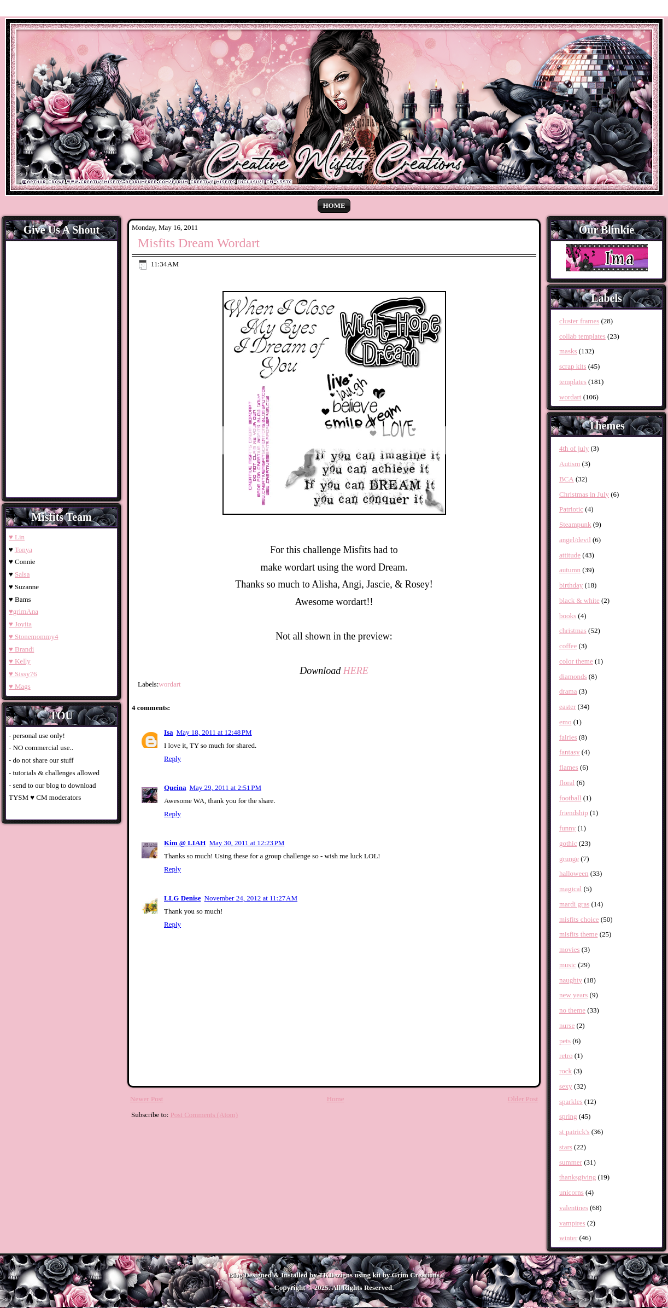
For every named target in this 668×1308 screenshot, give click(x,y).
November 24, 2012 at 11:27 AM (251, 898)
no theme (572, 1010)
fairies (568, 737)
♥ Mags (20, 686)
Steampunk (575, 524)
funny (567, 828)
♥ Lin (17, 537)
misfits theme (578, 934)
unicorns (571, 1192)
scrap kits (572, 366)
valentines (573, 1208)
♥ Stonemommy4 (33, 636)
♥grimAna (23, 611)
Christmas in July (584, 494)
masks (568, 351)
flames (568, 767)
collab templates (582, 336)
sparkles (571, 1101)
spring (568, 1116)
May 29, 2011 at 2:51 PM (225, 787)
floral (567, 782)
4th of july (574, 448)
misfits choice (579, 919)
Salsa (22, 574)
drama (568, 691)
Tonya (23, 549)
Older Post (523, 1099)
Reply (172, 758)
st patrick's (574, 1131)
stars (565, 1147)
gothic (568, 843)
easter (567, 706)
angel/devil (575, 540)
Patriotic (571, 509)
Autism (569, 464)
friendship (573, 813)
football (570, 798)
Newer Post (146, 1099)
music (567, 965)
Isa (168, 732)
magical (570, 889)
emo (565, 722)
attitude (570, 555)
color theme (576, 661)
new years (573, 995)
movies (569, 949)
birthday (571, 585)
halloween (573, 873)
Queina (175, 787)
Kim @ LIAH (185, 843)
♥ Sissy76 (23, 674)
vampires (572, 1223)
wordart (169, 684)
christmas (573, 630)
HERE (355, 670)
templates (573, 381)
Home (334, 205)
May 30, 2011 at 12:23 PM (246, 843)
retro (566, 1055)
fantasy (569, 752)
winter (568, 1238)
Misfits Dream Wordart (199, 243)
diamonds (573, 676)
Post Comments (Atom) (204, 1115)
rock (565, 1071)
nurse (567, 1025)
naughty (570, 980)
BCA (566, 479)
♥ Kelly (20, 661)
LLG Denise (182, 898)
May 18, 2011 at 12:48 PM (214, 732)
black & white (579, 600)
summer (570, 1162)
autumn (570, 570)
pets (565, 1041)
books (567, 616)
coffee (568, 646)
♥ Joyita (20, 624)
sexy (565, 1086)
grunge (569, 858)
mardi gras (574, 904)
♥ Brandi (21, 649)
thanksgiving (577, 1177)
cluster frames (579, 321)
